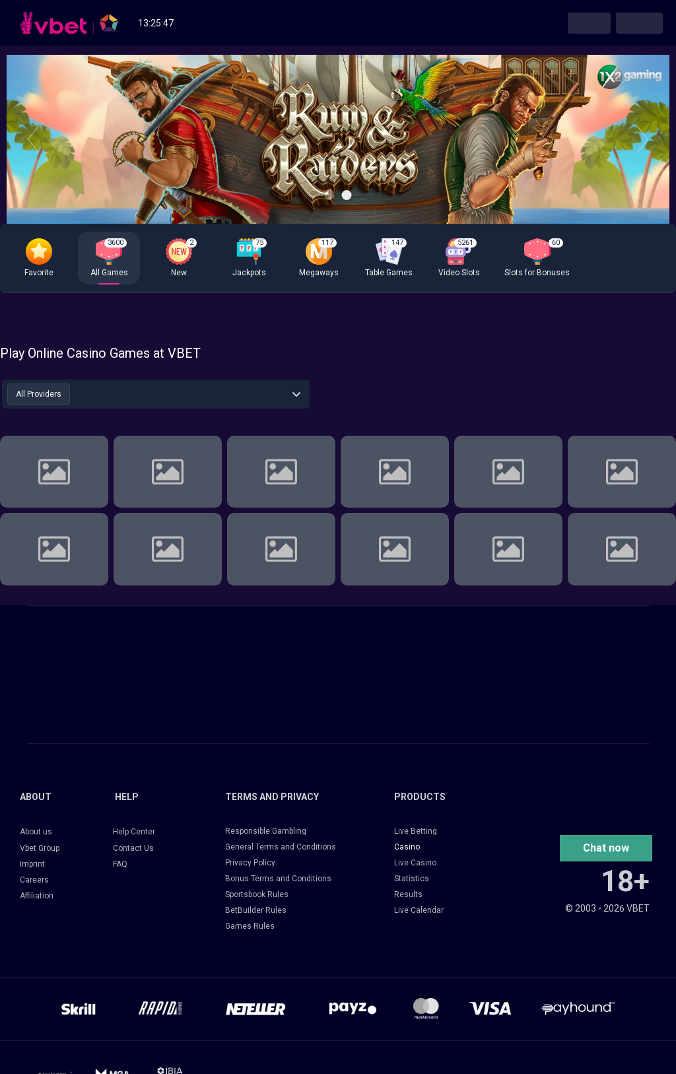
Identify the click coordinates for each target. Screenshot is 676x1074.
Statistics (411, 879)
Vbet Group (39, 848)
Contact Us (133, 848)
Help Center (134, 831)
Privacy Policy (250, 863)
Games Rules (250, 926)
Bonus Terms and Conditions (278, 879)
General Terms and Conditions (280, 847)
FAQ (120, 864)
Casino (407, 847)
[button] (606, 848)
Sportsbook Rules (256, 894)
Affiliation (36, 896)
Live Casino (415, 863)
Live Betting (415, 831)
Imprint (32, 864)
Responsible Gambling (265, 831)
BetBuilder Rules (256, 910)
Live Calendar (419, 910)
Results (408, 894)
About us (36, 831)
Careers (34, 880)
